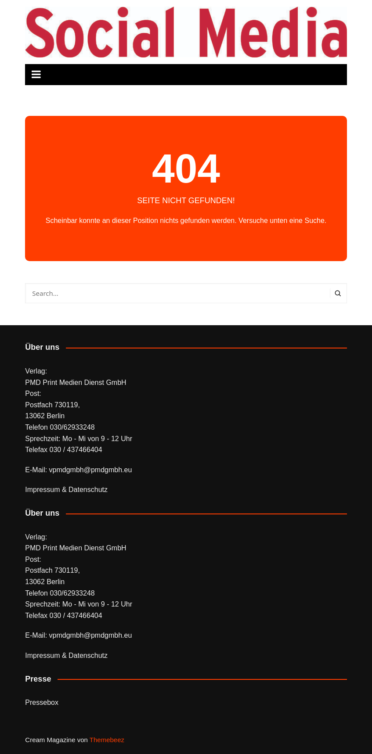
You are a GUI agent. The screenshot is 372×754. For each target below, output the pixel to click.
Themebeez (107, 739)
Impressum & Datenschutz (66, 489)
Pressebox (41, 702)
